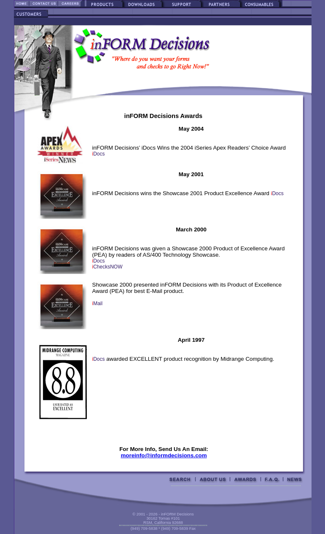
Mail (97, 303)
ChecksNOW (107, 267)
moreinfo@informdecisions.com (164, 455)
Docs (98, 154)
